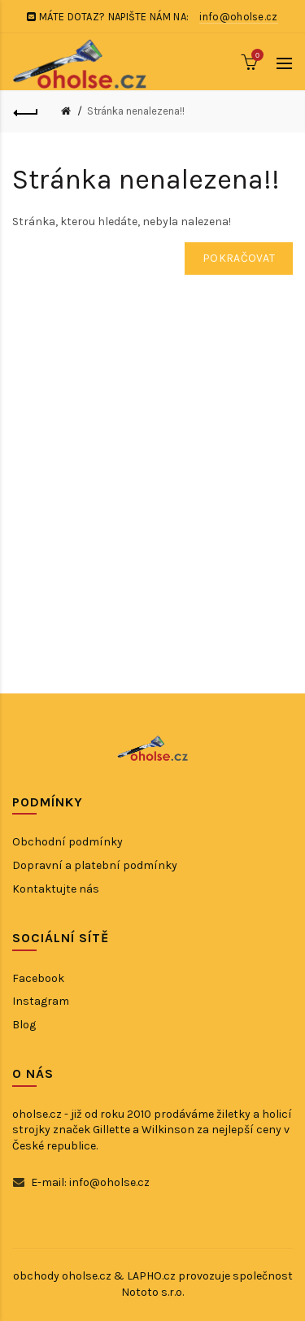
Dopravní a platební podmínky (94, 865)
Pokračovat (239, 258)
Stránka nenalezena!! (136, 111)
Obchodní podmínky (67, 842)
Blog (24, 1025)
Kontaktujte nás (55, 889)
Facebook (38, 978)
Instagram (40, 1001)
